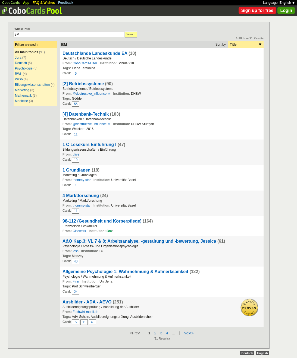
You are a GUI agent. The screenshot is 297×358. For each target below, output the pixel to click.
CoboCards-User (85, 63)
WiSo (19, 79)
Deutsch (21, 63)
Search (130, 34)
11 (75, 134)
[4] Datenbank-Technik (85, 114)
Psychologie (24, 68)
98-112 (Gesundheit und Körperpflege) (102, 221)
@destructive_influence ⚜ (91, 94)
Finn (76, 281)
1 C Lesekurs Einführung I (90, 144)
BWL (18, 74)
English (287, 3)
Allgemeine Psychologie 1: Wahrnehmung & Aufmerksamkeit (125, 271)
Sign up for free (257, 10)
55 (75, 104)
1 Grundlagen (76, 170)
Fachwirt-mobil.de (85, 312)
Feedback (65, 3)
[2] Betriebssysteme (83, 83)
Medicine (21, 101)
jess (75, 251)
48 (92, 322)
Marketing (22, 90)
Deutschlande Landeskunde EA (94, 53)
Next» (189, 333)
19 (75, 160)
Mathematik (23, 95)
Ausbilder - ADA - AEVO (86, 302)
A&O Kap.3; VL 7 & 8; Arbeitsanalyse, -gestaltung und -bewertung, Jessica (139, 241)
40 (75, 261)
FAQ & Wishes (44, 3)
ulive (76, 154)
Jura (18, 57)
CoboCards (11, 3)
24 (75, 292)
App (26, 3)
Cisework (79, 231)
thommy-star (82, 180)
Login (286, 10)
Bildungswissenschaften (32, 85)
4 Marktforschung (80, 195)
